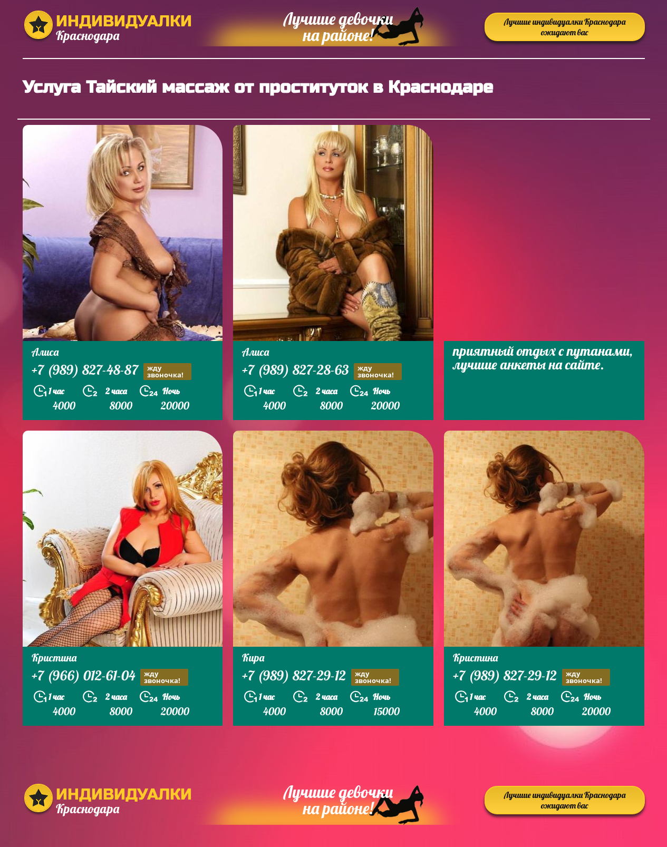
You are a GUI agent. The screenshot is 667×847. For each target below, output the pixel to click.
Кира (253, 657)
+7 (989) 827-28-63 (322, 371)
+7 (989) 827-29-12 (320, 677)
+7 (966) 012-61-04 (110, 677)
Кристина (54, 657)
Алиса (45, 351)
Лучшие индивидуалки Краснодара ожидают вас (564, 26)
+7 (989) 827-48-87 (111, 371)
